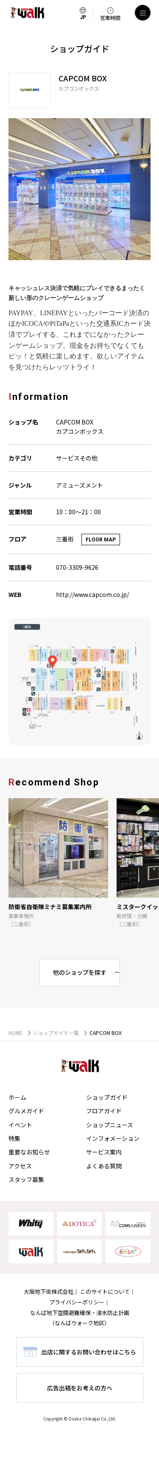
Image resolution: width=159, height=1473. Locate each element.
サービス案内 (104, 1152)
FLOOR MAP (101, 540)
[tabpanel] (79, 189)
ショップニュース (109, 1125)
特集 (14, 1138)
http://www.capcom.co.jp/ (92, 594)
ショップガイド (107, 1097)
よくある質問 (104, 1166)
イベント (20, 1125)
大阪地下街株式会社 (48, 1291)
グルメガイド (26, 1111)
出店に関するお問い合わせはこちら (88, 1352)
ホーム (17, 1097)
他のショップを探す (79, 972)
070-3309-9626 (77, 567)
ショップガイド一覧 (56, 1032)
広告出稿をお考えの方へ (79, 1388)
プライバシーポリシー (76, 1302)
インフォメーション (112, 1138)
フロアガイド (104, 1111)
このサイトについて (105, 1291)
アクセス (20, 1166)
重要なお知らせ (29, 1152)
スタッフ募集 (26, 1179)
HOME (15, 1032)
